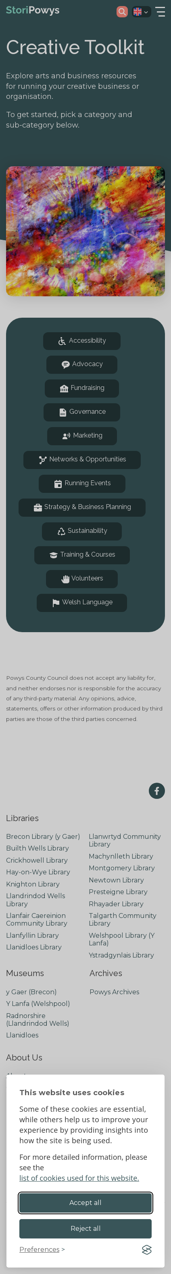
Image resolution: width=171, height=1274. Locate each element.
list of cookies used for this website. (79, 1178)
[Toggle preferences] (42, 1249)
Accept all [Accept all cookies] (85, 1203)
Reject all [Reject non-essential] (86, 1228)
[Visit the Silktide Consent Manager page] (147, 1250)
